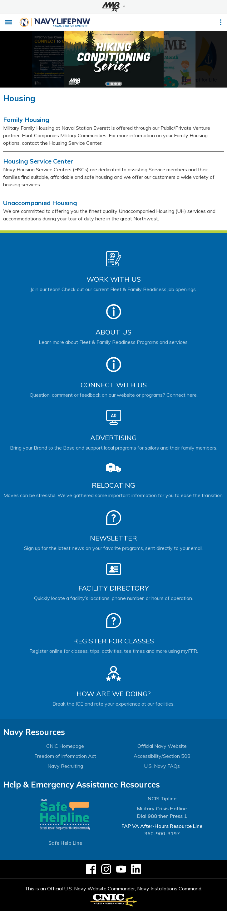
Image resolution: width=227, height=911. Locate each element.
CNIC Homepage (65, 746)
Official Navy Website (162, 746)
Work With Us (113, 279)
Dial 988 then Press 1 (162, 816)
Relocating (113, 485)
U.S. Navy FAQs (162, 766)
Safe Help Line (65, 843)
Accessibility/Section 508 (162, 756)
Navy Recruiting (65, 766)
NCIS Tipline (162, 798)
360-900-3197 (162, 833)
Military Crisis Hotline (162, 808)
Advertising (113, 437)
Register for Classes (113, 641)
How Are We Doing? (113, 693)
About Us (113, 332)
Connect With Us (114, 384)
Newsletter (113, 538)
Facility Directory (113, 588)
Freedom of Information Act (65, 756)
